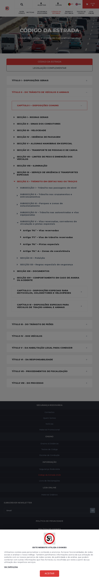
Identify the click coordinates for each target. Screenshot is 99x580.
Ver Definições (11, 567)
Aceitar (49, 573)
